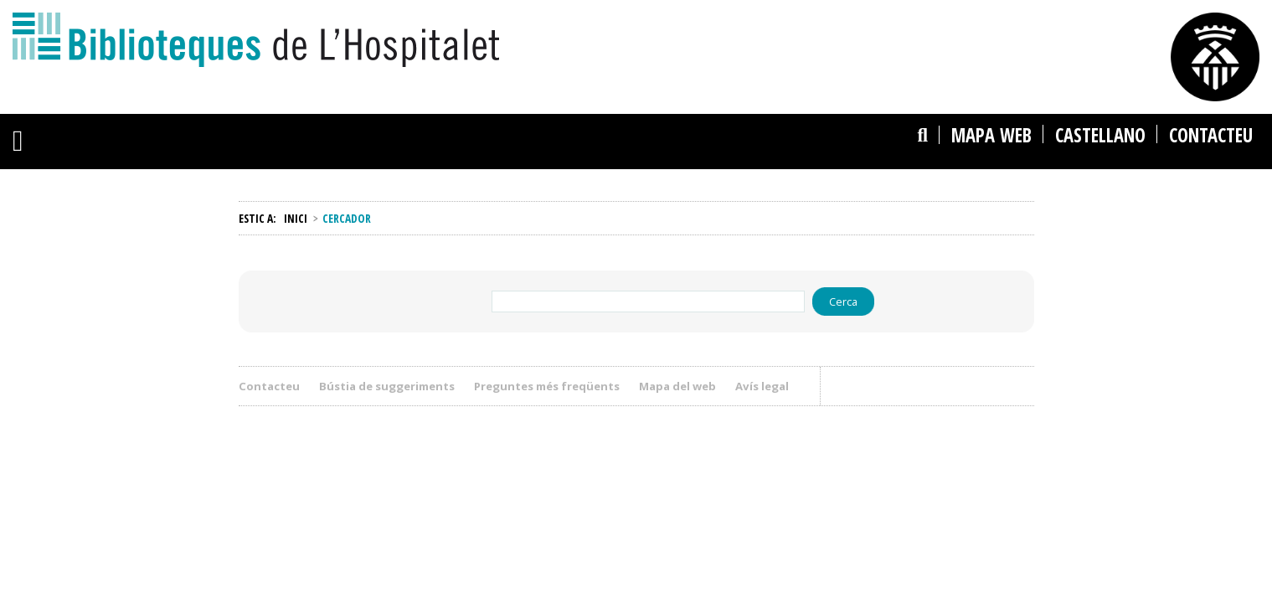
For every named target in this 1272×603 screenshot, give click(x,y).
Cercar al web (963, 171)
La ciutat (625, 21)
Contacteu (269, 386)
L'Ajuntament (715, 21)
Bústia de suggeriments (387, 386)
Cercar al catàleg (871, 171)
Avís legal (768, 386)
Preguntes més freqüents (547, 386)
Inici (295, 218)
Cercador (839, 105)
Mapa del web (677, 386)
